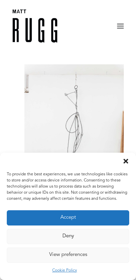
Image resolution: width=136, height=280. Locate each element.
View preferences (68, 254)
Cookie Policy (64, 270)
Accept (68, 217)
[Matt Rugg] (35, 26)
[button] (125, 161)
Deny (68, 236)
